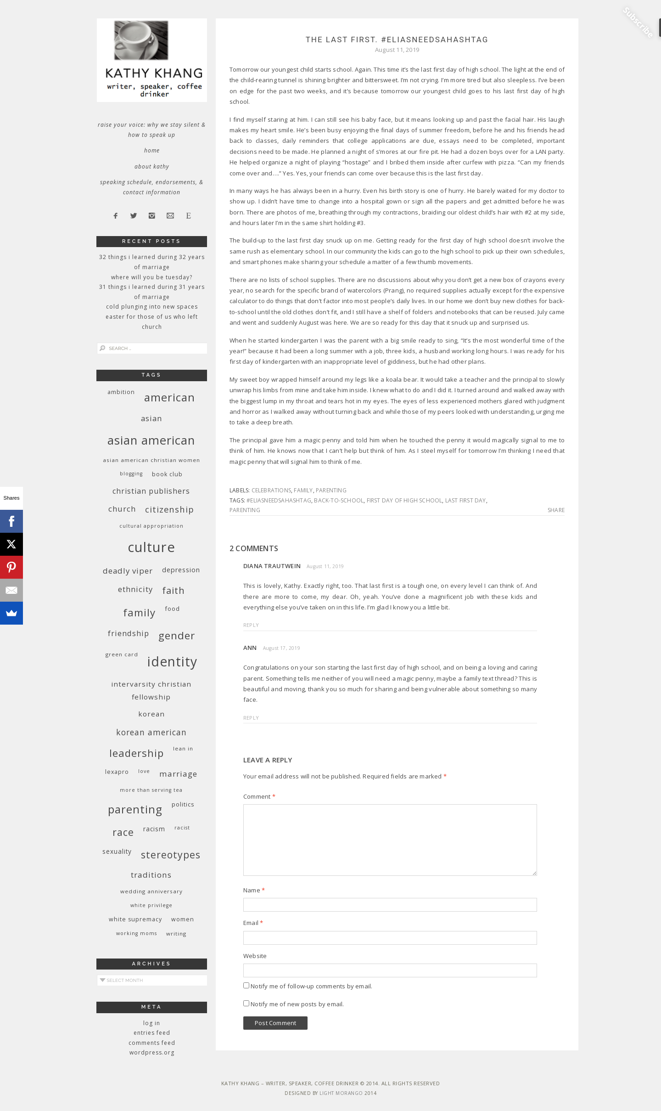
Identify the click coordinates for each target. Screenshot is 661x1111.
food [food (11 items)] (172, 608)
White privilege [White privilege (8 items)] (151, 905)
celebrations (271, 490)
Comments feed (152, 1043)
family (303, 490)
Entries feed (152, 1033)
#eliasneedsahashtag (278, 500)
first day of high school (405, 500)
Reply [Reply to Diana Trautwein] (251, 624)
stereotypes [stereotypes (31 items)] (171, 854)
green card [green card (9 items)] (122, 654)
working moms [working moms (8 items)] (136, 933)
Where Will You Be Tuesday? (151, 277)
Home (152, 150)
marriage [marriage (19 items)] (178, 773)
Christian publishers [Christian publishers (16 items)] (151, 491)
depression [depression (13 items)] (181, 569)
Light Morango (341, 1093)
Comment (259, 796)
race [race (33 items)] (123, 832)
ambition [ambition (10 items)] (121, 392)
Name (254, 890)
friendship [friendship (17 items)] (128, 633)
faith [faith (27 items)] (173, 590)
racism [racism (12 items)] (154, 828)
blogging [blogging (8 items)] (131, 473)
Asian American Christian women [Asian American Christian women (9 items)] (151, 460)
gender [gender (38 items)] (176, 635)
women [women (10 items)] (182, 919)
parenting (331, 490)
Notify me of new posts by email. (297, 1004)
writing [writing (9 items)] (176, 933)
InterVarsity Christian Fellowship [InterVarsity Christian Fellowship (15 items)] (151, 690)
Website (255, 956)
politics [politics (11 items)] (183, 804)
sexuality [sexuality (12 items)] (117, 851)
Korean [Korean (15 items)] (151, 713)
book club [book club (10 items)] (167, 474)
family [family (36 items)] (139, 612)
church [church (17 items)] (122, 508)
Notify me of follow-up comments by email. (311, 986)
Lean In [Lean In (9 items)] (183, 748)
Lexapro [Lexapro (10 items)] (117, 772)
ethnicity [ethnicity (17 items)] (135, 589)
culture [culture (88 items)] (151, 547)
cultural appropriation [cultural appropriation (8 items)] (151, 526)
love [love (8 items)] (144, 771)
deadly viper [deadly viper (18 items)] (128, 570)
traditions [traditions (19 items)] (151, 874)
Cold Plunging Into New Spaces (152, 306)
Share (556, 510)
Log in (151, 1023)
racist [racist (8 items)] (182, 827)
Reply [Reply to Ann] (251, 717)
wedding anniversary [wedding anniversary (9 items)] (151, 891)
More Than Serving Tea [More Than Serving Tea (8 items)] (151, 790)
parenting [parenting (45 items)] (135, 809)
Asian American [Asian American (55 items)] (151, 440)
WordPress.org (151, 1052)
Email (253, 923)
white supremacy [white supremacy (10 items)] (135, 919)
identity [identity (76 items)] (172, 661)
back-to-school (339, 500)
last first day (465, 500)
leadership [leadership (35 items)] (136, 753)
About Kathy (151, 166)
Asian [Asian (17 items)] (151, 418)
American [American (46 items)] (169, 397)
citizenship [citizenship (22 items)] (169, 509)
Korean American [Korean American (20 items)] (151, 732)
